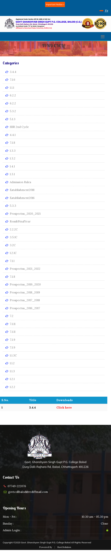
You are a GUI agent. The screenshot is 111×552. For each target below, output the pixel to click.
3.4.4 (11, 72)
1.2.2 (10, 387)
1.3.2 (10, 158)
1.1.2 (10, 363)
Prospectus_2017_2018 (23, 300)
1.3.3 (11, 150)
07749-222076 (17, 486)
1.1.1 (10, 87)
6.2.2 (11, 95)
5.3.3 (11, 205)
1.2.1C (11, 253)
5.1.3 (10, 119)
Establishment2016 (20, 198)
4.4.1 (11, 135)
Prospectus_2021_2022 (23, 268)
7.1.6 (10, 79)
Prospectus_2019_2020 (23, 284)
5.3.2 (11, 111)
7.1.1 (10, 261)
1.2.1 (10, 379)
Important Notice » (55, 4)
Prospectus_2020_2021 (23, 213)
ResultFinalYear (18, 221)
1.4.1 (10, 166)
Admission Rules (18, 182)
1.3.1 (10, 174)
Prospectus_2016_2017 (23, 308)
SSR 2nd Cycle (17, 127)
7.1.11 (10, 324)
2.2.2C (12, 229)
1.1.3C (11, 355)
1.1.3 (10, 371)
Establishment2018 (20, 190)
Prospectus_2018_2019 (23, 292)
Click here (64, 407)
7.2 (9, 316)
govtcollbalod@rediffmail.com (28, 492)
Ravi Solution (64, 547)
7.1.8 (10, 142)
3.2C (11, 245)
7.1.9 (10, 339)
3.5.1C (11, 237)
